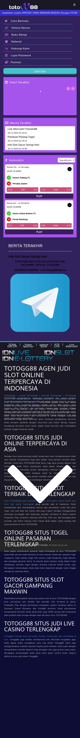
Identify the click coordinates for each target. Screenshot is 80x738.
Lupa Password (18, 55)
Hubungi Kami (17, 48)
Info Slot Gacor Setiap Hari (23, 144)
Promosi (13, 62)
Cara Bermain (17, 21)
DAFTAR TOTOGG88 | (52, 395)
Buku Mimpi (16, 34)
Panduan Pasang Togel (21, 136)
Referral (13, 41)
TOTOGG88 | (11, 395)
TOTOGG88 (42, 544)
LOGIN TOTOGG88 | (29, 395)
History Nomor (17, 28)
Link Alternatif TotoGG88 (22, 129)
